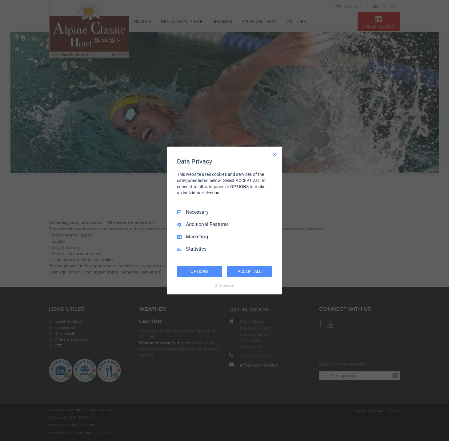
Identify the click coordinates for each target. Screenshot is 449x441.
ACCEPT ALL (250, 271)
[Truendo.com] (224, 285)
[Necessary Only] (274, 154)
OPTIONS (199, 271)
